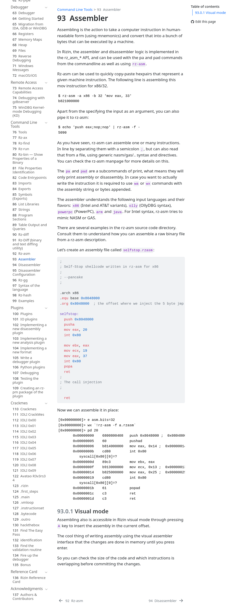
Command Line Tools (75, 9)
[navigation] (27, 7)
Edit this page (203, 22)
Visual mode (210, 12)
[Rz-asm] (70, 600)
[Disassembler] (166, 600)
